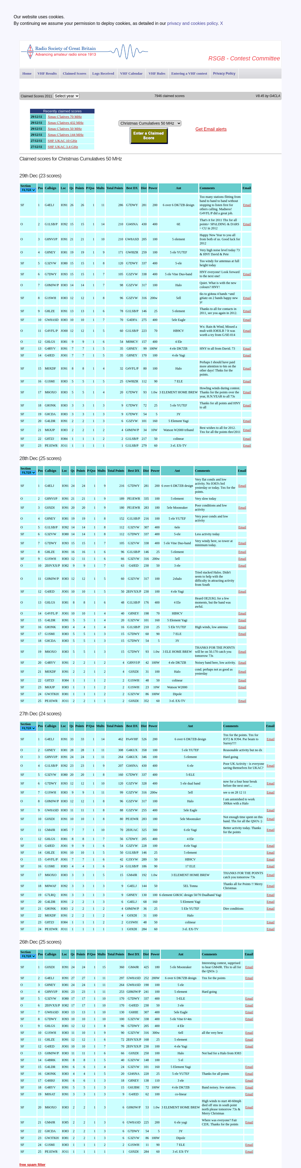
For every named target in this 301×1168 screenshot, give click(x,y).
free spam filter (32, 1165)
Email (247, 205)
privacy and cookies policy (192, 23)
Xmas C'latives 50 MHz (65, 129)
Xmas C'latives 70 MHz (65, 117)
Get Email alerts (211, 129)
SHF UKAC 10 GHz (62, 141)
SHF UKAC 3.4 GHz (63, 147)
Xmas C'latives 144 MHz (65, 135)
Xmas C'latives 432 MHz (65, 123)
